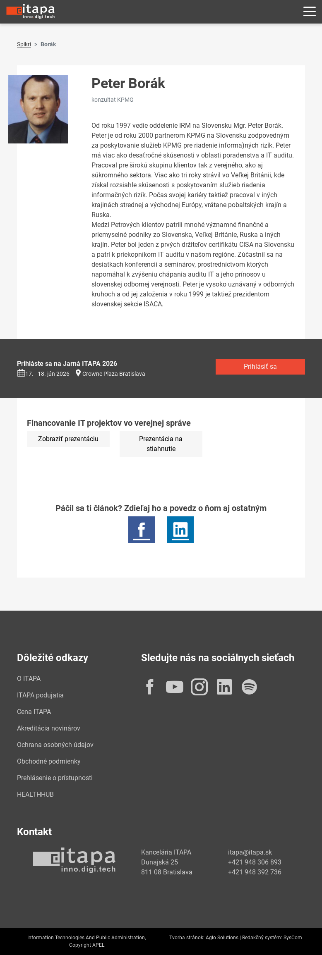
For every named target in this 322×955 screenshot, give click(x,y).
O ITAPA (29, 679)
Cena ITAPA (34, 712)
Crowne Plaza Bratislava (113, 373)
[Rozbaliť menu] (309, 12)
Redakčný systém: (262, 938)
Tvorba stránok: (186, 938)
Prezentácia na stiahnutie (161, 444)
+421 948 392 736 (254, 872)
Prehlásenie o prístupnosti (55, 778)
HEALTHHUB (35, 794)
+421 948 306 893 (254, 862)
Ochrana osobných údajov (55, 745)
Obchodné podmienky (49, 761)
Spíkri (24, 44)
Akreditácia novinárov (48, 728)
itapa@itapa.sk (250, 852)
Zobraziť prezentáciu (68, 439)
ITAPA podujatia (40, 695)
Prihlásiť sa (260, 366)
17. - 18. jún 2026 (43, 373)
